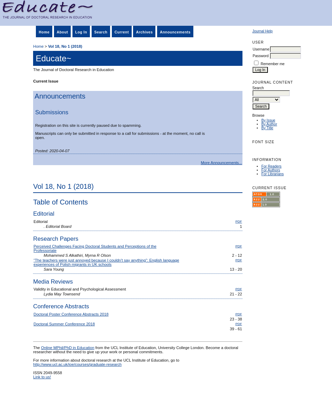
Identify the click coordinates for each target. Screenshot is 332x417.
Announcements (175, 32)
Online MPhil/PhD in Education (67, 348)
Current (122, 32)
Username (261, 49)
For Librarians (272, 174)
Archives (144, 32)
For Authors (270, 170)
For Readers (271, 166)
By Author (269, 124)
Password (261, 56)
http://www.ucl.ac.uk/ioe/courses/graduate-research (77, 364)
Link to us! (42, 377)
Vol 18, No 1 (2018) (65, 46)
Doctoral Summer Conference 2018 (64, 324)
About (62, 32)
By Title (267, 128)
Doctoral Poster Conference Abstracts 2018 (70, 314)
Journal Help (262, 31)
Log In (81, 32)
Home (44, 32)
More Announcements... (221, 163)
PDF (239, 221)
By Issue (268, 120)
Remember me (273, 64)
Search (101, 32)
